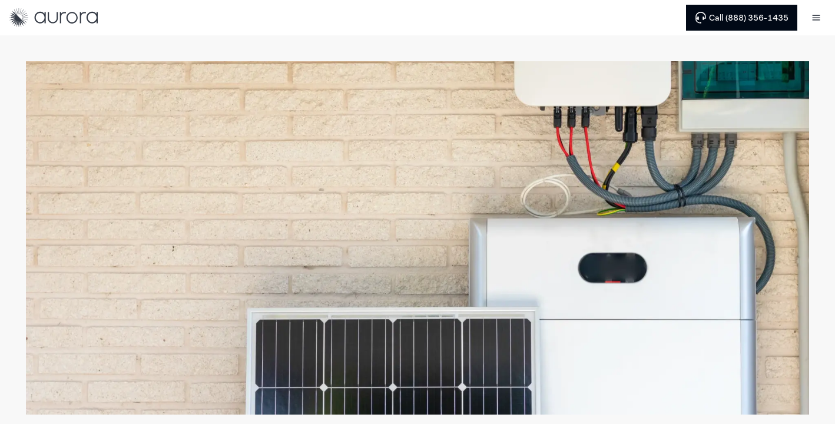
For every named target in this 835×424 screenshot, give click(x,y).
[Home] (53, 17)
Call (741, 18)
